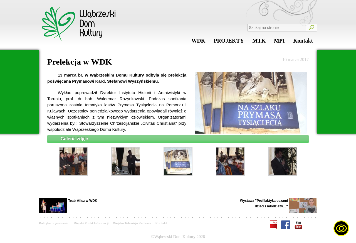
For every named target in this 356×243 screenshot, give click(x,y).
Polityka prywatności (54, 223)
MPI (279, 42)
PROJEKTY (229, 42)
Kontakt (303, 42)
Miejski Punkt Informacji (90, 223)
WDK (198, 42)
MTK (259, 42)
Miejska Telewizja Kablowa (132, 223)
